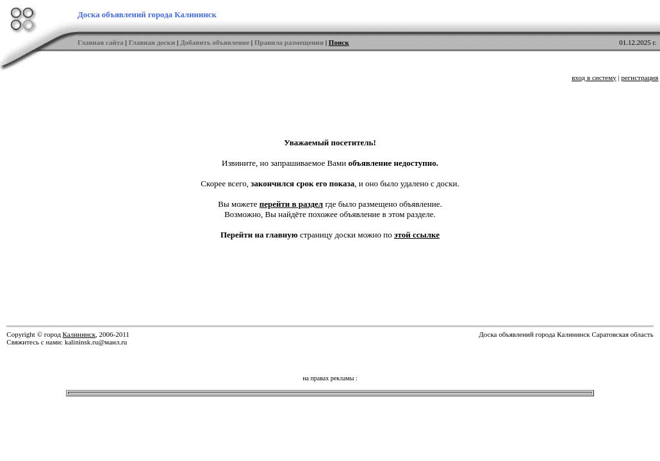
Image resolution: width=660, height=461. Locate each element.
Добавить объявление (214, 42)
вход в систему (594, 77)
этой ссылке (417, 234)
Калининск (79, 334)
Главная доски (152, 42)
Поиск (339, 42)
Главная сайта (101, 42)
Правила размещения (289, 42)
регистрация (639, 77)
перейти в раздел (292, 204)
